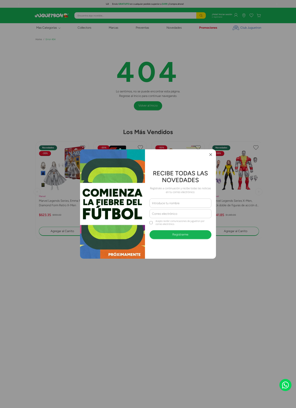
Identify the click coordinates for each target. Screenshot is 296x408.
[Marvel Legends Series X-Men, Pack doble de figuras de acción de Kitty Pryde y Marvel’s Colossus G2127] (235, 195)
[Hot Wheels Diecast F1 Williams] (120, 195)
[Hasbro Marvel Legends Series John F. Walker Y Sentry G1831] (177, 195)
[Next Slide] (277, 4)
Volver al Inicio (148, 105)
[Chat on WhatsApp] (285, 385)
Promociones (208, 27)
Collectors (84, 27)
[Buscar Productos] (201, 15)
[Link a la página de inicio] (39, 39)
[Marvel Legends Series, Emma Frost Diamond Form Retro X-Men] (62, 195)
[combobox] (140, 15)
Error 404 (50, 39)
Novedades (174, 27)
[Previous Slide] (19, 4)
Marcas (113, 27)
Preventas (142, 27)
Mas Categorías (46, 27)
